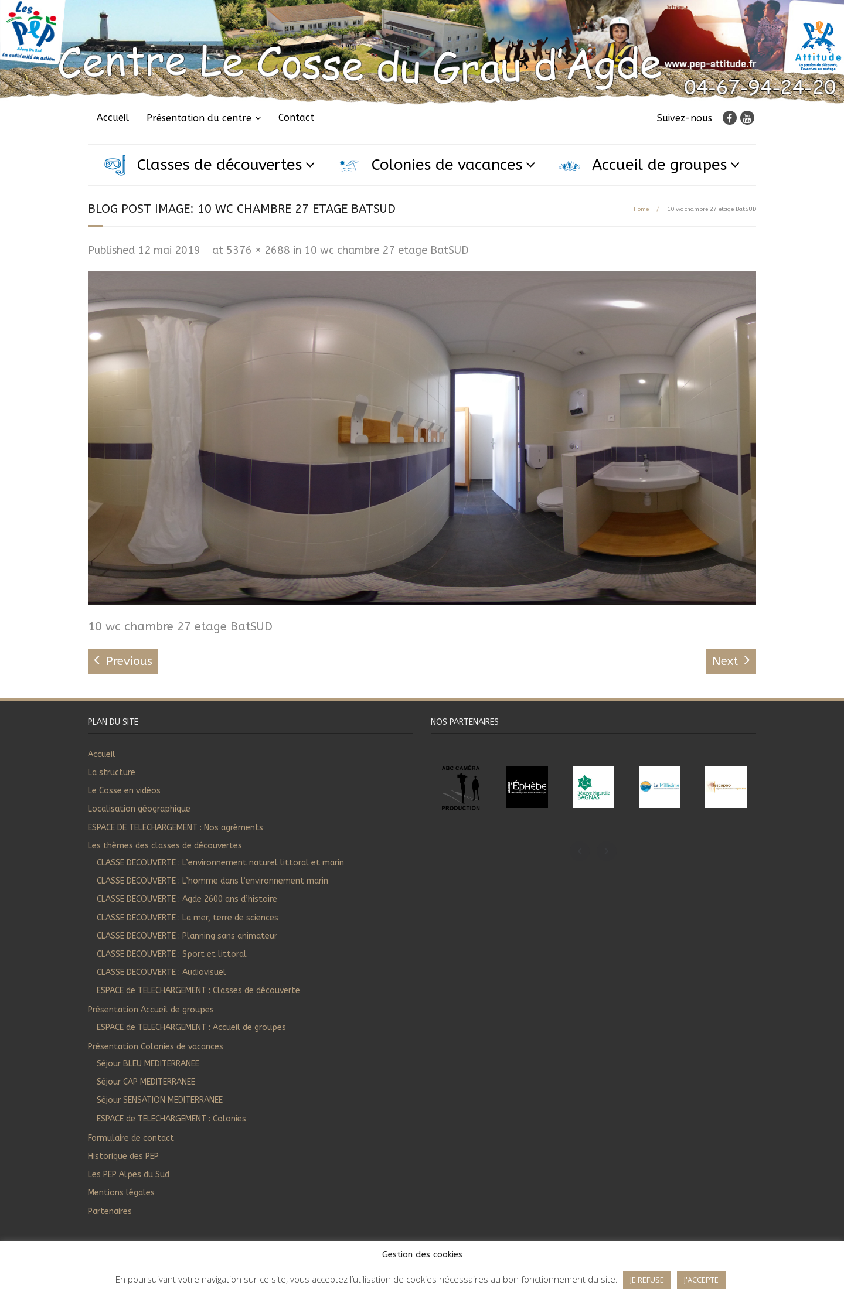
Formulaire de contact (131, 1138)
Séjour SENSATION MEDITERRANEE (160, 1100)
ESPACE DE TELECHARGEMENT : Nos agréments (175, 828)
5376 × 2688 (258, 250)
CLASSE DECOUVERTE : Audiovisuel (161, 972)
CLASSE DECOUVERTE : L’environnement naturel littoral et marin (220, 863)
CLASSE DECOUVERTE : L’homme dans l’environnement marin (212, 881)
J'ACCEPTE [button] (701, 1279)
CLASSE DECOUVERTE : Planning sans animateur (187, 936)
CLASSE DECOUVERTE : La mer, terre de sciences (187, 918)
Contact (296, 117)
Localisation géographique (139, 809)
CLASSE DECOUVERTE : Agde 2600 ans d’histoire (187, 899)
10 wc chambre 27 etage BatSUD (386, 250)
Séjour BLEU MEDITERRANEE (148, 1064)
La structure (111, 773)
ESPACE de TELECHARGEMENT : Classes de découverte (198, 990)
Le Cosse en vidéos (124, 791)
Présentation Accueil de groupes (151, 1010)
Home (641, 209)
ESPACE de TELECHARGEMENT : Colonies (171, 1119)
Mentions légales (121, 1193)
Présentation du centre (199, 118)
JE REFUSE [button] (647, 1279)
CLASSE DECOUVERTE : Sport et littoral (172, 954)
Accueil (113, 117)
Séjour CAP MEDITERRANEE (146, 1082)
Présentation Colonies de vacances (155, 1047)
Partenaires (110, 1211)
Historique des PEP (123, 1156)
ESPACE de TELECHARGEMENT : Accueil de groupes (191, 1027)
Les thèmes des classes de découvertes (165, 846)
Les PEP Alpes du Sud (128, 1174)
